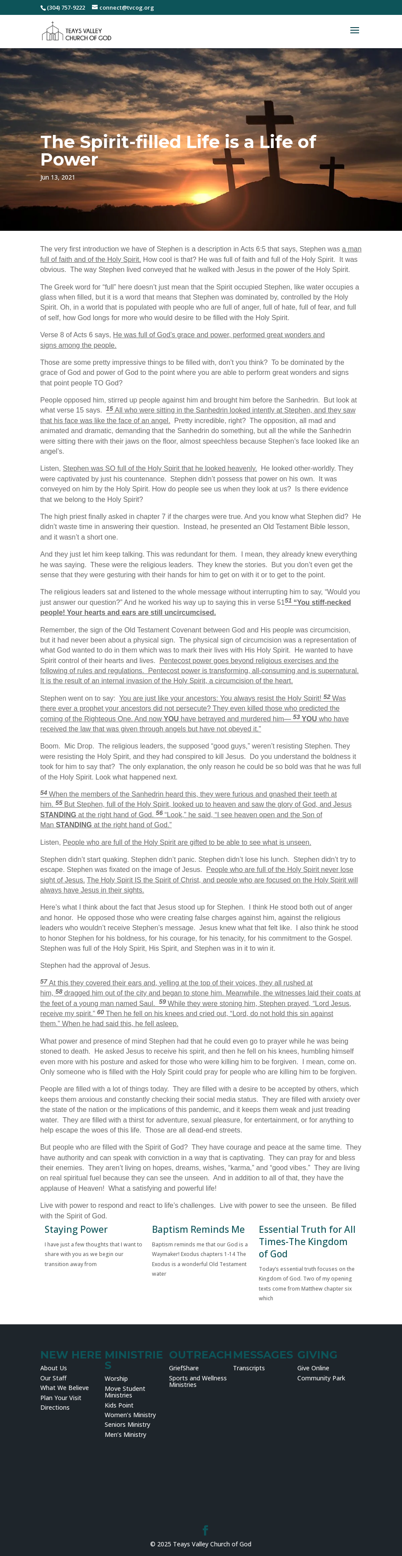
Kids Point (119, 1405)
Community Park (321, 1378)
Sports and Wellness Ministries (198, 1381)
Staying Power (76, 1229)
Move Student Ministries (125, 1391)
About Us (53, 1368)
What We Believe (64, 1387)
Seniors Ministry (127, 1424)
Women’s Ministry (130, 1415)
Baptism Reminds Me (198, 1229)
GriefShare (184, 1368)
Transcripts (249, 1368)
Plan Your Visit (60, 1398)
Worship (116, 1378)
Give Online (313, 1368)
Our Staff (53, 1378)
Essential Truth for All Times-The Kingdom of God (307, 1241)
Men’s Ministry (125, 1434)
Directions (55, 1407)
